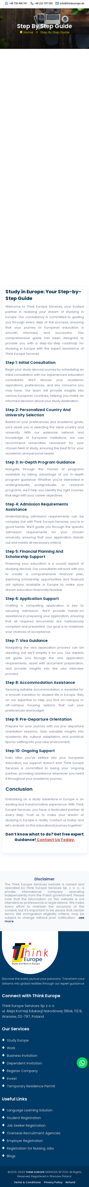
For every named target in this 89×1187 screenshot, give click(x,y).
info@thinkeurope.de (72, 3)
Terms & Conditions (27, 1182)
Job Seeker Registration (26, 1125)
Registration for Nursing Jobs (30, 1148)
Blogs (10, 1156)
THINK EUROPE (35, 1172)
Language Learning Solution (29, 1110)
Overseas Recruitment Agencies (33, 1133)
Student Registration (23, 1117)
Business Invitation (21, 1055)
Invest (11, 1078)
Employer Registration (24, 1140)
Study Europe (17, 1040)
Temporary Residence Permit (30, 1086)
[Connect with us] (44, 169)
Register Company (22, 1070)
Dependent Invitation (24, 1063)
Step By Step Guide (55, 32)
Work (10, 1048)
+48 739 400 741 (18, 3)
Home (28, 32)
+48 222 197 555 (43, 3)
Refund (70, 1182)
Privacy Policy (53, 1182)
